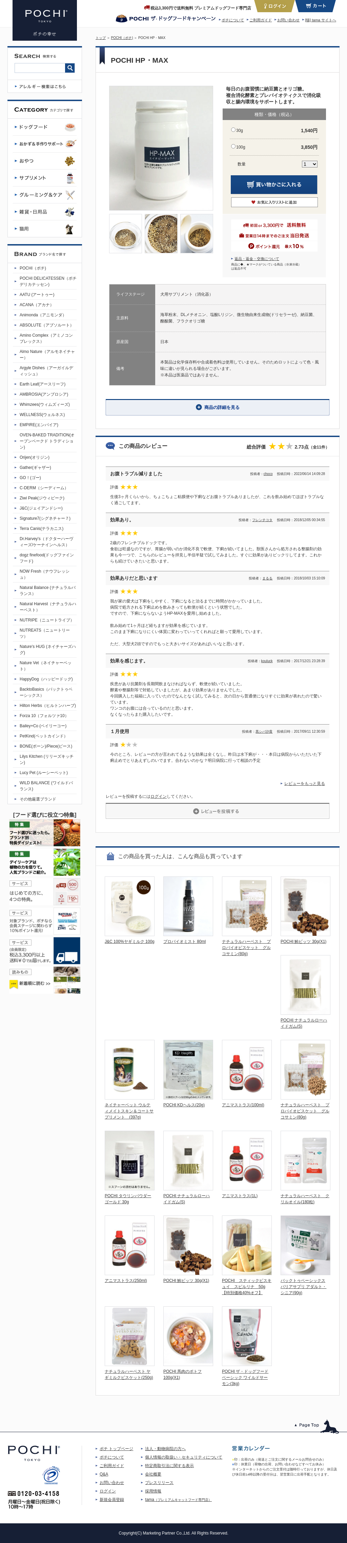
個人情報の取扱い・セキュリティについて (183, 1457)
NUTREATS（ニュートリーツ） (45, 633)
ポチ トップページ (116, 1448)
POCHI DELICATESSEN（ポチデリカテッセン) (48, 281)
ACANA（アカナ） (37, 304)
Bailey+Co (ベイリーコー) (43, 726)
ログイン (158, 796)
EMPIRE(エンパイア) (39, 424)
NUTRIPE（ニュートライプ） (47, 620)
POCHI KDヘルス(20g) (184, 1105)
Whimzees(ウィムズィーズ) (45, 404)
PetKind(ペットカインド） (44, 736)
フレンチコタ (262, 520)
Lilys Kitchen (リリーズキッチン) (47, 759)
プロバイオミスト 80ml (184, 941)
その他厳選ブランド (38, 799)
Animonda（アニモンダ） (43, 315)
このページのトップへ (317, 1426)
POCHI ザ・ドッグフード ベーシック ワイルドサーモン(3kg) (245, 1377)
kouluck (267, 661)
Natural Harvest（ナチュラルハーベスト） (48, 606)
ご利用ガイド (260, 20)
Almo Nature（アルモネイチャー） (47, 354)
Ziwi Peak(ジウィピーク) (42, 498)
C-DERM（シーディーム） (44, 488)
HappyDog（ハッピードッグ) (46, 679)
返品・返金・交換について (256, 259)
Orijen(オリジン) (34, 457)
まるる (267, 578)
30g (239, 130)
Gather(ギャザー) (35, 467)
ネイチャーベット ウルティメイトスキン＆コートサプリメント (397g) (129, 1111)
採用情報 (153, 1491)
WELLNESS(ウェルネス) (42, 414)
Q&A (104, 1474)
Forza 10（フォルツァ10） (44, 715)
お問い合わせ (288, 20)
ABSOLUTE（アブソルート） (47, 325)
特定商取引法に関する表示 (169, 1465)
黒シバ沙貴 (264, 731)
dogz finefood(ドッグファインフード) (47, 558)
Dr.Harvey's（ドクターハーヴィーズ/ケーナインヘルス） (46, 541)
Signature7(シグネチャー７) (45, 518)
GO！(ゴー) (30, 477)
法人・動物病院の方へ (165, 1448)
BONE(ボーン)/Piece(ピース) (46, 746)
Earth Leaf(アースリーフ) (42, 384)
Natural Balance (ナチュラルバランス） (48, 590)
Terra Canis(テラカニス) (41, 528)
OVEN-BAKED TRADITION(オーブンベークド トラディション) (47, 441)
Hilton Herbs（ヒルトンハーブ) (48, 705)
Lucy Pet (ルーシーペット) (44, 772)
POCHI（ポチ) (122, 38)
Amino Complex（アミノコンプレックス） (46, 338)
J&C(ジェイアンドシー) (41, 508)
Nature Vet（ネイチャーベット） (46, 665)
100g (240, 147)
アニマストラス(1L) (240, 1195)
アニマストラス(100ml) (243, 1105)
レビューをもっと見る (304, 783)
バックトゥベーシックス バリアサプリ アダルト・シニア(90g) (303, 1286)
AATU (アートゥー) (37, 294)
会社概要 (153, 1474)
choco (268, 474)
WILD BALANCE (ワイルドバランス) (46, 785)
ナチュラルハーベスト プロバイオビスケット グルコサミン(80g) (246, 947)
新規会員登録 (112, 1499)
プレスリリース (159, 1482)
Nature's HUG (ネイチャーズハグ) (48, 649)
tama (178, 1499)
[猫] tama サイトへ (320, 20)
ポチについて (233, 20)
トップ (101, 38)
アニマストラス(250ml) (126, 1280)
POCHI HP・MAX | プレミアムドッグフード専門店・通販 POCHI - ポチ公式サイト (45, 20)
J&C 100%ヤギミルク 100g (130, 941)
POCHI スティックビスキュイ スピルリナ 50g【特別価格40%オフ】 (246, 1286)
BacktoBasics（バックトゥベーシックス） (46, 692)
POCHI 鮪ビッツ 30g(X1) (303, 941)
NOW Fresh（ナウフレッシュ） (44, 574)
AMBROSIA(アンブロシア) (44, 394)
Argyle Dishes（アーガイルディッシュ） (46, 370)
